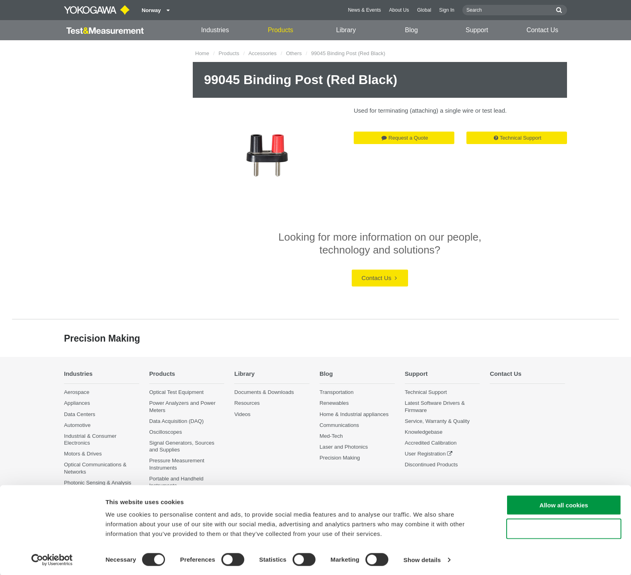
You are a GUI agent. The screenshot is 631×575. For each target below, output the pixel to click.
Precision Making (340, 458)
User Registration (425, 454)
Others (294, 53)
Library (346, 30)
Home (202, 53)
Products (280, 30)
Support (477, 30)
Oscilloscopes (165, 432)
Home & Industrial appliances (354, 414)
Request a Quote (404, 138)
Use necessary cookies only (564, 528)
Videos (242, 414)
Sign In (446, 10)
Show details (422, 559)
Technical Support (517, 138)
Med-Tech (331, 436)
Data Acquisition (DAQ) (176, 421)
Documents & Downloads (264, 392)
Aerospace (76, 392)
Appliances (77, 403)
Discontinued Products (431, 465)
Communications (339, 425)
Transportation (337, 392)
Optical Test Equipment (176, 392)
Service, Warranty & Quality (437, 421)
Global (424, 10)
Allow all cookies (564, 504)
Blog (411, 30)
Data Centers (79, 414)
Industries (215, 30)
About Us (399, 10)
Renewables (334, 403)
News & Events (364, 10)
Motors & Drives (83, 454)
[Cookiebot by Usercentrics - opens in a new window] (52, 559)
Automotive (77, 425)
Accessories (262, 53)
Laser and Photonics (344, 447)
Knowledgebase (424, 432)
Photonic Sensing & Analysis (97, 483)
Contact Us (542, 30)
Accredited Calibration (431, 443)
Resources (247, 403)
